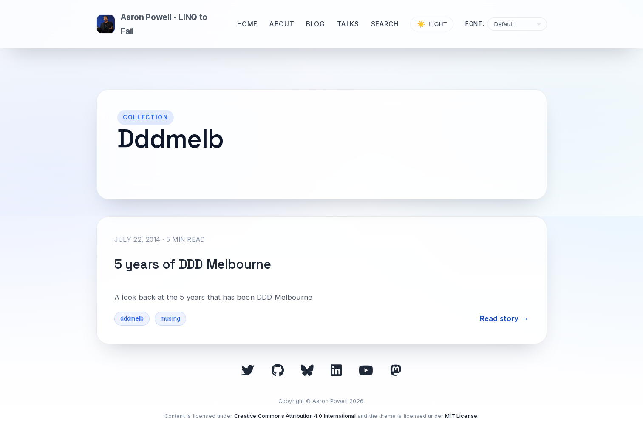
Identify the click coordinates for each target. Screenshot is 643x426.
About (281, 24)
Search (385, 24)
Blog (315, 24)
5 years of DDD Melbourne (192, 264)
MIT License (461, 416)
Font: (474, 23)
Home (247, 24)
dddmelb (132, 318)
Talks (348, 24)
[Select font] (517, 24)
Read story (499, 318)
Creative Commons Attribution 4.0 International (295, 416)
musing (170, 318)
